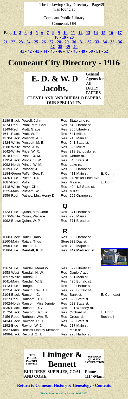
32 (89, 42)
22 (13, 42)
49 (83, 51)
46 (60, 51)
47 (68, 51)
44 (45, 51)
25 (36, 42)
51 (98, 51)
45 (52, 51)
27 (51, 42)
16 (111, 32)
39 (68, 46)
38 (60, 46)
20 (71, 37)
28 (59, 42)
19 (64, 37)
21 (5, 42)
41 (22, 51)
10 (65, 32)
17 (120, 32)
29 (67, 42)
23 (21, 42)
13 (88, 32)
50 (91, 51)
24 (28, 42)
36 (120, 42)
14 (96, 32)
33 (97, 42)
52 (105, 51)
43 (37, 51)
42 (30, 51)
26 (44, 42)
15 (103, 32)
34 (105, 42)
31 (82, 42)
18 (56, 37)
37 (52, 46)
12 (80, 32)
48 (75, 51)
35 (112, 42)
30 (74, 42)
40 (75, 46)
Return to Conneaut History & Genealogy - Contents (64, 385)
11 (73, 32)
